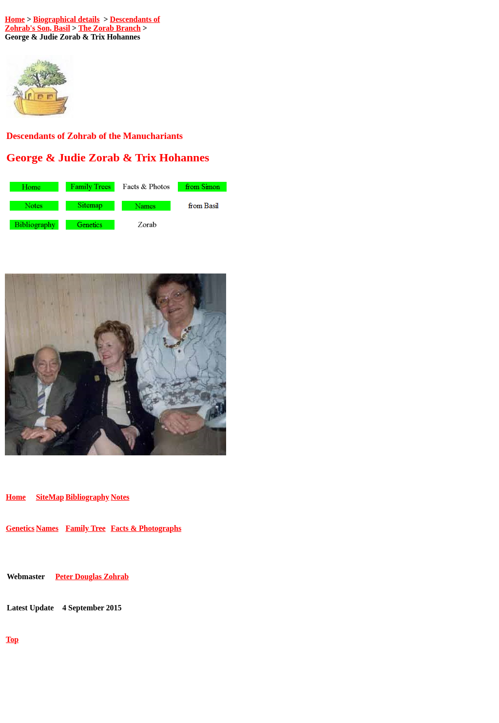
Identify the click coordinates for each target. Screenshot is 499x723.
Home (15, 19)
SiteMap (50, 497)
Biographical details (66, 19)
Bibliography (87, 497)
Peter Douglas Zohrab (92, 576)
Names (47, 528)
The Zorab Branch (109, 28)
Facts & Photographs (146, 528)
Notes (120, 497)
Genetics (20, 528)
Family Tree (85, 528)
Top (12, 639)
